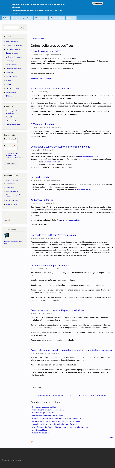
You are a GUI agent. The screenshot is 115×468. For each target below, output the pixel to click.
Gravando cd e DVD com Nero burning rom (54, 235)
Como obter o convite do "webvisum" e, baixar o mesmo (60, 146)
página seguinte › (89, 395)
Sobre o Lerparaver (12, 191)
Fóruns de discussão (13, 88)
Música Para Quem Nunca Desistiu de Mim (48, 416)
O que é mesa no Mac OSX (45, 51)
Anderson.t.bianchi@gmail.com (43, 78)
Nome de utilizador (11, 139)
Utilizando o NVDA (40, 177)
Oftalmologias (10, 61)
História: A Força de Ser (41, 433)
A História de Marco (39, 430)
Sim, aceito (97, 2)
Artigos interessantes (13, 49)
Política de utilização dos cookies (13, 195)
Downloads (9, 73)
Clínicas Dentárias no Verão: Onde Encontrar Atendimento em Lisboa (58, 419)
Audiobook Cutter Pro (42, 200)
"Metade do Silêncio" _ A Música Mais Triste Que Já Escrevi (54, 424)
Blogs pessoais (11, 92)
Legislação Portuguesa (13, 57)
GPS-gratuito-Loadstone (43, 124)
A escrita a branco (12, 41)
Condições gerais (11, 204)
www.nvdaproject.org (83, 190)
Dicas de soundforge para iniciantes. (50, 265)
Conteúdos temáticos (13, 117)
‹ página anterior (57, 395)
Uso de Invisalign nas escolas (43, 413)
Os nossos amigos (12, 53)
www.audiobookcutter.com (71, 220)
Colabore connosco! (12, 180)
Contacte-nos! (10, 187)
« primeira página (44, 395)
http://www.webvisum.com (89, 156)
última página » (102, 395)
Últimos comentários (57, 18)
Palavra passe (9, 146)
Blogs (22, 18)
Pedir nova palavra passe (14, 158)
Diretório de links (11, 65)
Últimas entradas (41, 18)
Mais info (21, 12)
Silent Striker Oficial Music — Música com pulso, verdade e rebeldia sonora (60, 427)
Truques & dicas (11, 76)
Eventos (15, 18)
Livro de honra (10, 183)
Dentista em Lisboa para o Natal (44, 407)
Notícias (6, 18)
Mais (111, 437)
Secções (7, 37)
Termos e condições (12, 200)
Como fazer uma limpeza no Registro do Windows (57, 310)
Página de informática (13, 69)
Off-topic (9, 96)
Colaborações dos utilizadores (12, 112)
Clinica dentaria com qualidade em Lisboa (48, 410)
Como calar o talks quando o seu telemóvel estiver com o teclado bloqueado (71, 350)
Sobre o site (71, 18)
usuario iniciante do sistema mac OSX (51, 88)
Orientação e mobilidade (14, 45)
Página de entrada (38, 38)
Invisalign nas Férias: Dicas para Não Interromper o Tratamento (56, 421)
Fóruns (29, 18)
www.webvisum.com (52, 162)
